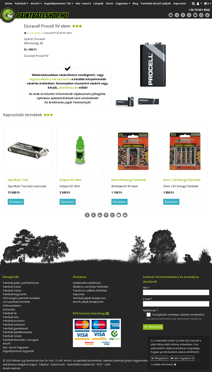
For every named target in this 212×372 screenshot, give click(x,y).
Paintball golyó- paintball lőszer (21, 282)
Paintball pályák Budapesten (89, 298)
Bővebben (15, 202)
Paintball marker (12, 290)
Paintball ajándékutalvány (17, 332)
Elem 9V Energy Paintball (128, 180)
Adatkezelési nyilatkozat (87, 282)
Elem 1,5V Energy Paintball (181, 180)
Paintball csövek (12, 336)
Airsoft (7, 343)
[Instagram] (201, 15)
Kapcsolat (78, 294)
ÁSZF (100, 364)
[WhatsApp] (112, 215)
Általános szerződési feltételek (90, 286)
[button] (207, 3)
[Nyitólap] (56, 15)
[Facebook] (183, 15)
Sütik (107, 364)
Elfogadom (159, 358)
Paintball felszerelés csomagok (20, 339)
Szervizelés (9, 309)
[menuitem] (8, 3)
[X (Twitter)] (189, 15)
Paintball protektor (14, 320)
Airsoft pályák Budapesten (88, 301)
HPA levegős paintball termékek (21, 298)
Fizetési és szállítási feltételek (90, 290)
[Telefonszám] (176, 15)
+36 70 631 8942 (199, 10)
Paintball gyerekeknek (15, 328)
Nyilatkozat (150, 310)
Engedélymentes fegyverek (18, 351)
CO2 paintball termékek (16, 301)
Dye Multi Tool (18, 180)
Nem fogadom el (182, 358)
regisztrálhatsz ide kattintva (50, 79)
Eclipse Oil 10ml (70, 180)
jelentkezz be (68, 87)
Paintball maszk (12, 286)
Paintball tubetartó (14, 324)
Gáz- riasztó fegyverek (16, 347)
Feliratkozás (153, 326)
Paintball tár (10, 313)
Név (146, 287)
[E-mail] (170, 15)
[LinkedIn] (99, 215)
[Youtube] (195, 15)
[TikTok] (207, 15)
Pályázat (44, 364)
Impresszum (58, 364)
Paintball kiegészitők (14, 294)
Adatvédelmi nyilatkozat (189, 318)
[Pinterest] (106, 215)
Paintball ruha (11, 317)
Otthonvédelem (12, 305)
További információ (162, 364)
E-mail (147, 299)
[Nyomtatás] (125, 215)
